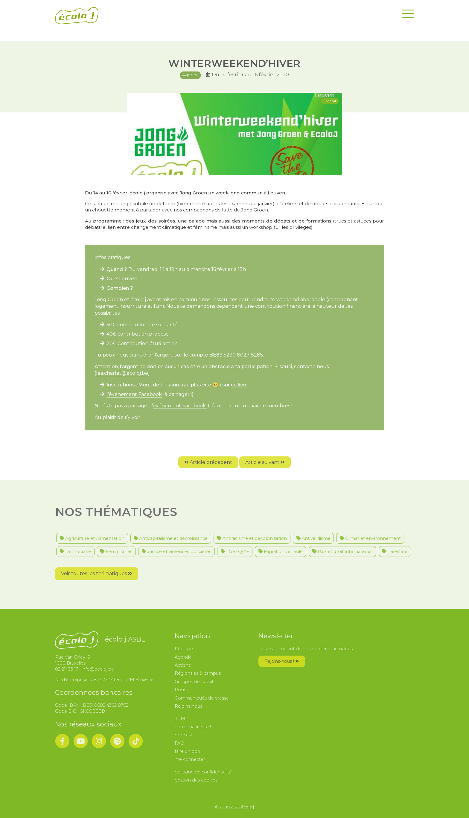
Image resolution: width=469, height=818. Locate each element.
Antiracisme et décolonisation (252, 538)
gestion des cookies (196, 780)
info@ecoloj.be (98, 669)
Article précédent (208, 462)
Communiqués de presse (202, 698)
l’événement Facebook (134, 394)
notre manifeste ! (193, 726)
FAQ (179, 743)
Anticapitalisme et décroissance (171, 538)
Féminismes (116, 551)
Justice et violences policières (176, 551)
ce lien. (239, 385)
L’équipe (184, 648)
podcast (183, 735)
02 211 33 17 (66, 669)
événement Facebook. (180, 406)
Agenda (190, 74)
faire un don (187, 751)
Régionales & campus (198, 673)
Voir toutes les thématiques (96, 573)
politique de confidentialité (203, 772)
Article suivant (265, 462)
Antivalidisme (313, 538)
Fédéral (330, 101)
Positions (184, 689)
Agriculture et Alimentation (92, 538)
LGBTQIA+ (235, 551)
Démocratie (75, 551)
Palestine (394, 551)
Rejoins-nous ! (189, 706)
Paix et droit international (342, 551)
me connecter (190, 759)
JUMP (181, 718)
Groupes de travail (194, 681)
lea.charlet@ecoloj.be (122, 373)
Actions (183, 665)
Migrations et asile (280, 551)
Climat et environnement (370, 538)
